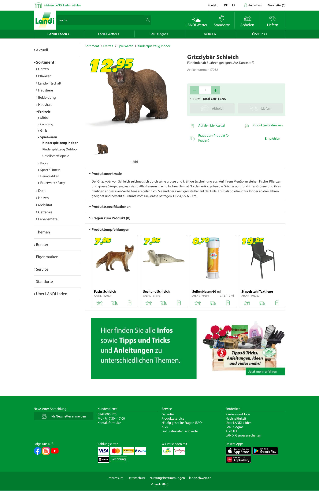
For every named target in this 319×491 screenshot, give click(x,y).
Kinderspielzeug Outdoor (60, 149)
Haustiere (45, 90)
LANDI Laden (57, 34)
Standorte (44, 281)
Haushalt (45, 104)
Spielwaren (48, 137)
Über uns (258, 34)
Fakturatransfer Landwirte (180, 431)
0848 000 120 (107, 414)
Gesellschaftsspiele (55, 156)
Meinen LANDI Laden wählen (62, 5)
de (226, 5)
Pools (44, 163)
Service (42, 269)
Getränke (45, 212)
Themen (43, 232)
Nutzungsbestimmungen (167, 478)
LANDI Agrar (234, 427)
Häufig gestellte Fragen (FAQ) (182, 423)
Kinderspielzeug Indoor (60, 143)
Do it (42, 190)
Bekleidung (47, 97)
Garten (43, 68)
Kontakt (213, 5)
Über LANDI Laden (51, 293)
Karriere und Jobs (238, 414)
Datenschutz (136, 478)
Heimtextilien (49, 176)
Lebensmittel (48, 219)
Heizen (43, 197)
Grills (43, 130)
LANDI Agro (158, 34)
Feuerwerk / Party (52, 183)
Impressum (115, 478)
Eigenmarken (47, 256)
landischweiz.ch (200, 478)
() (276, 5)
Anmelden (255, 5)
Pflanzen (45, 76)
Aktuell (42, 49)
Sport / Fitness (50, 170)
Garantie (168, 414)
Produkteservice (173, 418)
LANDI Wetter (107, 34)
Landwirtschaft (50, 83)
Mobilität (45, 204)
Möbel (44, 118)
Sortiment (45, 62)
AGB (165, 427)
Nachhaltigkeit (236, 418)
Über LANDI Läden (239, 423)
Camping (46, 124)
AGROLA (210, 34)
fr (233, 5)
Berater (42, 244)
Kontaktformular (109, 423)
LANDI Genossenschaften (243, 435)
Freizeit (44, 111)
